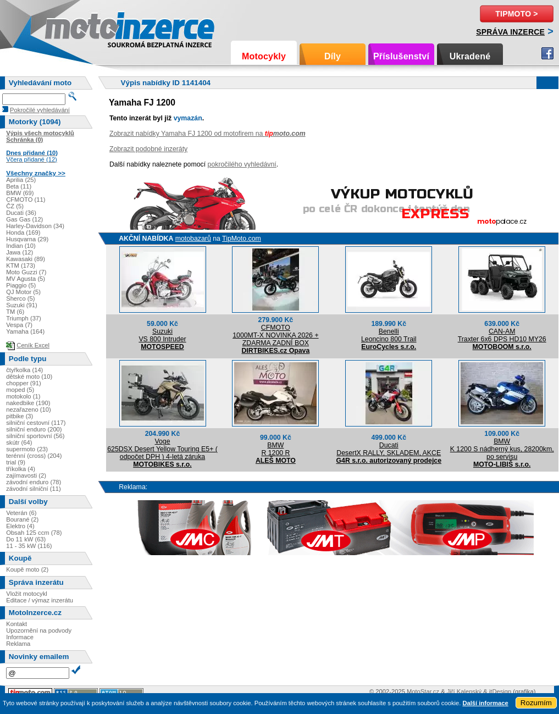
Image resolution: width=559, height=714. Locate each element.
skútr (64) (19, 442)
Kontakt (16, 624)
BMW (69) (20, 193)
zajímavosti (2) (26, 475)
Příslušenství (401, 56)
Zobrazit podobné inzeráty (148, 149)
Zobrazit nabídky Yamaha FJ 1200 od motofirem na (207, 133)
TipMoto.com (241, 238)
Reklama (18, 643)
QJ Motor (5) (23, 292)
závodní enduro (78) (33, 482)
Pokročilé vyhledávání (40, 110)
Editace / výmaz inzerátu (39, 600)
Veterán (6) (21, 513)
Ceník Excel (32, 345)
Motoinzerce (68, 27)
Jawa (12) (19, 252)
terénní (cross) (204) (34, 455)
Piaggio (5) (21, 285)
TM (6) (15, 311)
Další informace (485, 703)
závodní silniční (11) (33, 488)
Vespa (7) (19, 325)
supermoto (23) (27, 449)
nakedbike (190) (28, 403)
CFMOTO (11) (25, 199)
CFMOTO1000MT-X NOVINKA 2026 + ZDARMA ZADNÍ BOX (275, 335)
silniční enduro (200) (34, 429)
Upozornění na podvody (38, 630)
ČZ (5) (15, 206)
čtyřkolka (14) (24, 370)
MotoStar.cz (423, 691)
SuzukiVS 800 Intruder (162, 335)
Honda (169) (23, 232)
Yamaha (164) (25, 331)
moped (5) (20, 389)
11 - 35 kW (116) (29, 546)
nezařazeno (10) (28, 409)
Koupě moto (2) (27, 569)
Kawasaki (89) (25, 259)
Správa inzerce (510, 31)
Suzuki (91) (21, 305)
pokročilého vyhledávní (242, 164)
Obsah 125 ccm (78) (34, 532)
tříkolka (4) (20, 469)
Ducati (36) (21, 212)
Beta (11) (18, 186)
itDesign (500, 691)
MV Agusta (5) (25, 278)
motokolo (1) (23, 396)
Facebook (547, 53)
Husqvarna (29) (27, 239)
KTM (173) (20, 265)
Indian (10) (21, 245)
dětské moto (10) (29, 376)
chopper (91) (23, 383)
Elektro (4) (20, 526)
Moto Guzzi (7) (26, 272)
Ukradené (470, 56)
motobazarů (193, 238)
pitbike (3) (19, 416)
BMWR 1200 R (275, 449)
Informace (20, 637)
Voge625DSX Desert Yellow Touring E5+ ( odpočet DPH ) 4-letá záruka (162, 449)
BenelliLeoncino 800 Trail (389, 335)
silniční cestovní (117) (35, 422)
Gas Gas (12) (24, 219)
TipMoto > (516, 13)
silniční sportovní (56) (35, 436)
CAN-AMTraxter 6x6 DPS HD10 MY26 (502, 335)
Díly (332, 56)
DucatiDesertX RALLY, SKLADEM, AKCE (388, 449)
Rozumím (536, 703)
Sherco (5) (20, 298)
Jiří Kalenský (464, 691)
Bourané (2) (22, 519)
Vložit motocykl (26, 593)
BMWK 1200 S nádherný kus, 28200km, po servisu (502, 449)
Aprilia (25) (21, 179)
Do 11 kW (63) (26, 539)
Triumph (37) (23, 318)
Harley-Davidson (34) (35, 226)
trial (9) (15, 462)
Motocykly (264, 56)
